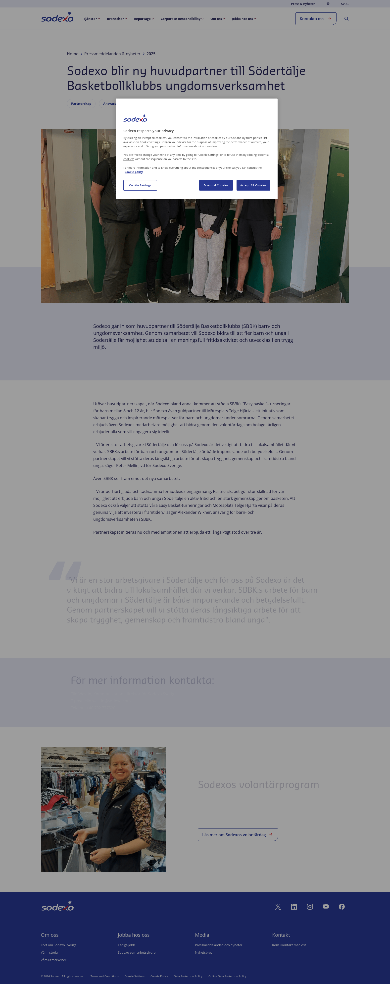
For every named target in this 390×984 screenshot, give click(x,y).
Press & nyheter (303, 3)
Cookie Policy (153, 976)
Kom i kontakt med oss (289, 945)
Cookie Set (131, 976)
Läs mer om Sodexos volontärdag (238, 834)
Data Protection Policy (182, 976)
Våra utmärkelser (53, 960)
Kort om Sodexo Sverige (58, 945)
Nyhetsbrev (203, 952)
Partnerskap (81, 103)
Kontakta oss (316, 18)
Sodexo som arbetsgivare (136, 952)
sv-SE (345, 4)
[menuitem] (57, 17)
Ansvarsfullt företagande (123, 103)
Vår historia (49, 952)
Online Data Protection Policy (221, 976)
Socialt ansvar (167, 103)
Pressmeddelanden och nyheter (218, 945)
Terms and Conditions (105, 976)
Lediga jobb (126, 945)
